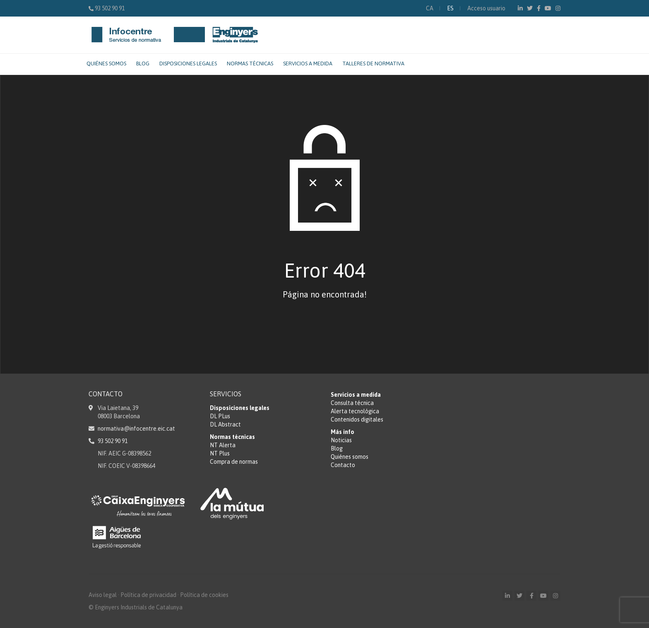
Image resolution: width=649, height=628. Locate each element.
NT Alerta (223, 445)
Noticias (341, 440)
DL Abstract (225, 424)
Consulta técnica (352, 403)
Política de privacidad (148, 595)
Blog (142, 63)
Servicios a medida (307, 63)
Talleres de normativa (373, 63)
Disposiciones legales (188, 63)
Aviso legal (103, 595)
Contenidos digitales (357, 419)
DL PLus (220, 416)
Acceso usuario (486, 8)
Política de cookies (204, 595)
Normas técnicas (250, 63)
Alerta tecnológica (355, 411)
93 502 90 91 (110, 8)
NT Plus (220, 453)
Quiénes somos (106, 63)
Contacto (343, 465)
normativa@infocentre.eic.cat (136, 428)
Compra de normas (234, 461)
